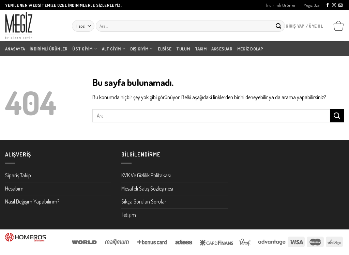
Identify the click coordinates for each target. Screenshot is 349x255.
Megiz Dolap (250, 48)
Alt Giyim (113, 48)
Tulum (183, 48)
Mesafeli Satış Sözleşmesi (147, 188)
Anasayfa (15, 48)
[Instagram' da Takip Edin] (334, 5)
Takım (201, 48)
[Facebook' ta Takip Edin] (327, 5)
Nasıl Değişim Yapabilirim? (32, 201)
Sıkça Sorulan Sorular (143, 201)
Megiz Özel (311, 5)
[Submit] (278, 26)
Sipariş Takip (18, 175)
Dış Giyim (141, 48)
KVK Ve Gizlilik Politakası (146, 175)
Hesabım (14, 188)
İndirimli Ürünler (281, 5)
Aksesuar (221, 48)
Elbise (165, 48)
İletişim (128, 214)
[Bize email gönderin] (340, 5)
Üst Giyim (84, 48)
